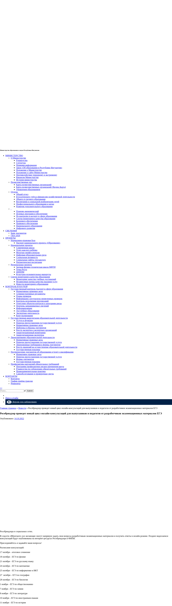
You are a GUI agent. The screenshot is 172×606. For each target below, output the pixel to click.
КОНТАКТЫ (11, 376)
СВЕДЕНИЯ (11, 231)
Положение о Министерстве (29, 170)
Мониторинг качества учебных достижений (36, 279)
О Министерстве (18, 158)
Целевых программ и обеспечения (31, 214)
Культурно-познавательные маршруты (33, 274)
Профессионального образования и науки (35, 204)
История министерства (26, 180)
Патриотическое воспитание (29, 262)
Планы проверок (23, 296)
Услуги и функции (24, 320)
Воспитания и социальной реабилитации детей (37, 201)
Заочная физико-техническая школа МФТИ (35, 267)
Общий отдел (22, 194)
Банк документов (18, 233)
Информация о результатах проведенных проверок (39, 298)
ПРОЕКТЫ (10, 238)
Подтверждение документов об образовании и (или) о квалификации (42, 352)
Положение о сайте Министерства (31, 172)
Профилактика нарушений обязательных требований (35, 364)
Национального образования (29, 226)
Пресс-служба (11, 398)
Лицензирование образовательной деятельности (33, 337)
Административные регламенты (30, 294)
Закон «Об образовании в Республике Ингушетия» (39, 168)
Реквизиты (15, 383)
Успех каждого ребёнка (26, 250)
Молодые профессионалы (28, 252)
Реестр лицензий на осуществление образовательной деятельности (46, 347)
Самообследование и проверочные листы (35, 374)
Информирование (24, 308)
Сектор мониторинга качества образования (35, 218)
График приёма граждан (22, 381)
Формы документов (25, 359)
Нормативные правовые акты (29, 291)
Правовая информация (26, 165)
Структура (21, 163)
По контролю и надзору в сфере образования (36, 216)
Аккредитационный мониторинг (31, 332)
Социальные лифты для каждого (31, 260)
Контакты (15, 379)
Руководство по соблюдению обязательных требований (41, 369)
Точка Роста (21, 269)
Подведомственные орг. (21, 182)
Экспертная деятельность (27, 313)
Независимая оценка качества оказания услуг (37, 282)
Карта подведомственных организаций (33, 184)
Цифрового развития (25, 228)
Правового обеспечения (27, 223)
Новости (22, 408)
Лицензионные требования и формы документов (38, 345)
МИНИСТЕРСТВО (14, 155)
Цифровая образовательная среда (31, 255)
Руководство (22, 160)
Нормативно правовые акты (29, 354)
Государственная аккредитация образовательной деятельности (39, 318)
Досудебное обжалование (27, 311)
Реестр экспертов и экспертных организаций (36, 330)
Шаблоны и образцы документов (31, 328)
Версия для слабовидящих (22, 402)
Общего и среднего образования (30, 199)
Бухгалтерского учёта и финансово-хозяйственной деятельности (45, 197)
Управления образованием (28, 189)
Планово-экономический (27, 211)
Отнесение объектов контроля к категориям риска (39, 303)
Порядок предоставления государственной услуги (39, 323)
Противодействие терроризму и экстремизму (36, 175)
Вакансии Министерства (27, 177)
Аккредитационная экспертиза (30, 335)
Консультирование (24, 315)
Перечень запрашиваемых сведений (32, 306)
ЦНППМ (20, 272)
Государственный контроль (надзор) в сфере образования (37, 289)
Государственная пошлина (28, 349)
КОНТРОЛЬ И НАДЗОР (16, 286)
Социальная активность (27, 257)
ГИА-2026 (15, 235)
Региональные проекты (21, 265)
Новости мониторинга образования (32, 284)
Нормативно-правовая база (23, 240)
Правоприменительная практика (31, 371)
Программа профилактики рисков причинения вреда (40, 366)
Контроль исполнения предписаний (32, 301)
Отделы (14, 192)
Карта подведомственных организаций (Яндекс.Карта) (41, 187)
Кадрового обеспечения (27, 221)
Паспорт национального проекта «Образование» (38, 243)
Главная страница (8, 408)
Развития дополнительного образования (34, 206)
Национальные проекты (22, 245)
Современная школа (25, 248)
